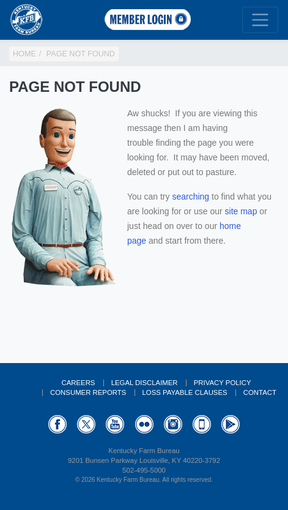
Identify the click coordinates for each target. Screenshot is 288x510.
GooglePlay (230, 424)
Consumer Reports (88, 392)
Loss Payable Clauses (184, 392)
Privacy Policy (222, 382)
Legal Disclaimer (144, 382)
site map (241, 211)
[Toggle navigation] (260, 20)
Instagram (173, 424)
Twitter (86, 424)
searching (190, 196)
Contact (259, 392)
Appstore (202, 424)
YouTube (115, 424)
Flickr (144, 424)
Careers (78, 382)
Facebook (57, 424)
